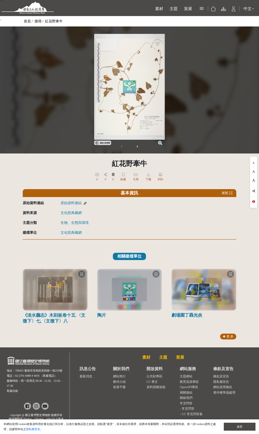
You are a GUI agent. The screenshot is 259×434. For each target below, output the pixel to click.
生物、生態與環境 (75, 223)
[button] (233, 10)
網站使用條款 (222, 387)
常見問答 (188, 408)
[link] (102, 142)
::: (1, 19)
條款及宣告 (221, 376)
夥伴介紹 (119, 382)
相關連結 (186, 392)
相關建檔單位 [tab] (129, 256)
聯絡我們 (186, 398)
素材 (159, 9)
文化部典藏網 (71, 213)
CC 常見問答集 (192, 414)
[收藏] (81, 274)
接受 (239, 426)
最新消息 (86, 376)
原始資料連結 (71, 203)
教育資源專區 (189, 382)
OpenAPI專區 (189, 387)
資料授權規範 (156, 387)
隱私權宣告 (221, 382)
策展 (188, 9)
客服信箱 (12, 390)
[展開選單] (201, 8)
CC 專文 (152, 382)
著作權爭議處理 (224, 392)
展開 (227, 193)
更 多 (228, 336)
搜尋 (38, 21)
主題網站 (186, 376)
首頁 (27, 21)
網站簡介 (119, 376)
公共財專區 (154, 376)
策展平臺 (119, 387)
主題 (174, 9)
